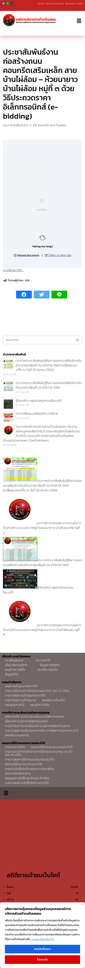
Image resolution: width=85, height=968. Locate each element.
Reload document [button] (26, 255)
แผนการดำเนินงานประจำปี (21, 686)
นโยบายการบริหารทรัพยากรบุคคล (26, 721)
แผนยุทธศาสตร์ (14, 704)
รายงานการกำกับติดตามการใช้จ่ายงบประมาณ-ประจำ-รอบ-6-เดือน (39, 753)
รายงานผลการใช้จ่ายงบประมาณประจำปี (30, 759)
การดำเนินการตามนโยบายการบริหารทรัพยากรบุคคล (37, 725)
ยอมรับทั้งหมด (42, 949)
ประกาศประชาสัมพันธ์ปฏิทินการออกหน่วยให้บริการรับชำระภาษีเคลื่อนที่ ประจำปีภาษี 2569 (49, 385)
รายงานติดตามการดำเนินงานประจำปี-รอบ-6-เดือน (37, 690)
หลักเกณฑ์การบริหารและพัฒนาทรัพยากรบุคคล (34, 716)
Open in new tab (58, 255)
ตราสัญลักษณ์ (14, 660)
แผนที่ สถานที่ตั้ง (15, 669)
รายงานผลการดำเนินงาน (20, 700)
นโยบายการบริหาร (16, 665)
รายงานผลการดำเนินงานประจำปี (25, 695)
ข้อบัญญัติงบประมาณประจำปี (23, 764)
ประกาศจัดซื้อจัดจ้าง (16, 125)
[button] (79, 21)
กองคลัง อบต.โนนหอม (52, 125)
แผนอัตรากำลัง (39, 704)
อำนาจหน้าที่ (43, 660)
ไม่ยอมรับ (42, 959)
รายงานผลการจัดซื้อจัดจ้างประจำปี (27, 782)
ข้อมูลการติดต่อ (75, 3)
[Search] (38, 340)
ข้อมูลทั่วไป (11, 674)
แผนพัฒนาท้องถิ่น (53, 700)
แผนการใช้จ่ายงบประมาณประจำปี (51, 746)
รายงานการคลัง (15, 746)
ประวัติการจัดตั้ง (47, 669)
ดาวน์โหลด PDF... (13, 270)
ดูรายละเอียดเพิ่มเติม (42, 939)
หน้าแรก (41, 3)
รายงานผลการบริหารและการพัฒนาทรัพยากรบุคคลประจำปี (42, 730)
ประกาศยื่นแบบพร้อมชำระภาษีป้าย (37, 413)
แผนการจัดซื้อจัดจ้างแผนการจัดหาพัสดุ (29, 768)
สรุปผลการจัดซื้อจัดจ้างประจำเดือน (27, 778)
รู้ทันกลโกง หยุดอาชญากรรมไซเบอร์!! (39, 400)
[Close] (82, 904)
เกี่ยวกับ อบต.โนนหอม (57, 3)
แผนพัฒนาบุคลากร (17, 735)
